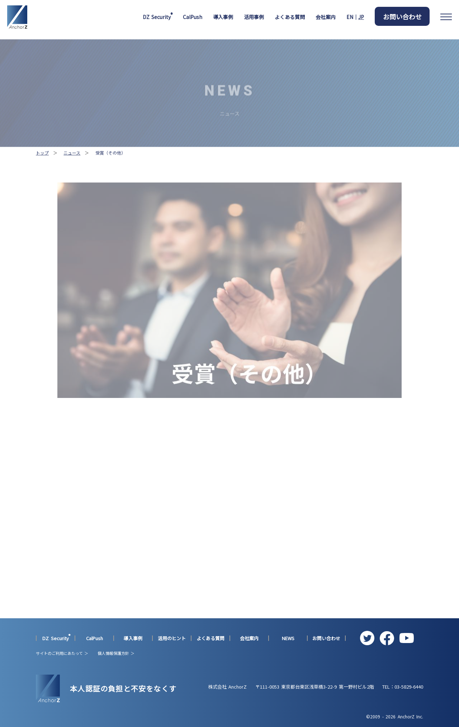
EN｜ (355, 16)
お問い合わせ (402, 16)
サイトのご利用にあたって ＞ (62, 653)
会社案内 (326, 16)
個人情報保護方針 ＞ (116, 653)
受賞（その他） (110, 162)
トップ (42, 162)
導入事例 (223, 16)
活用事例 (254, 16)
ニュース (71, 162)
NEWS (288, 638)
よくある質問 (290, 16)
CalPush (192, 16)
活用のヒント (172, 638)
